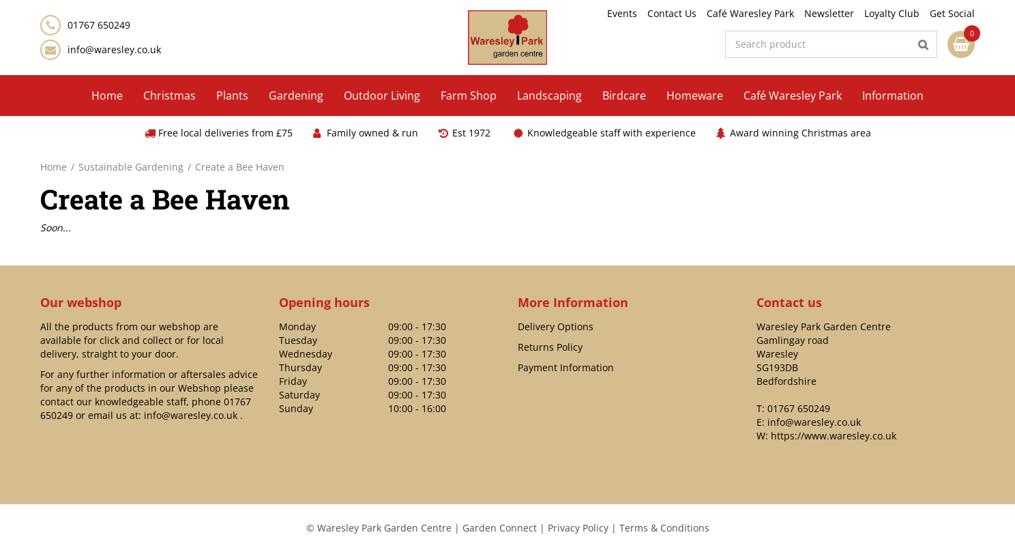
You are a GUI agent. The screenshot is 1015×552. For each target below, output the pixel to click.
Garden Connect (499, 527)
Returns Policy (550, 346)
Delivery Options (555, 326)
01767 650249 (798, 408)
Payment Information (566, 367)
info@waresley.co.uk (114, 49)
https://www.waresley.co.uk (833, 435)
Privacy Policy (578, 527)
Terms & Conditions (664, 527)
